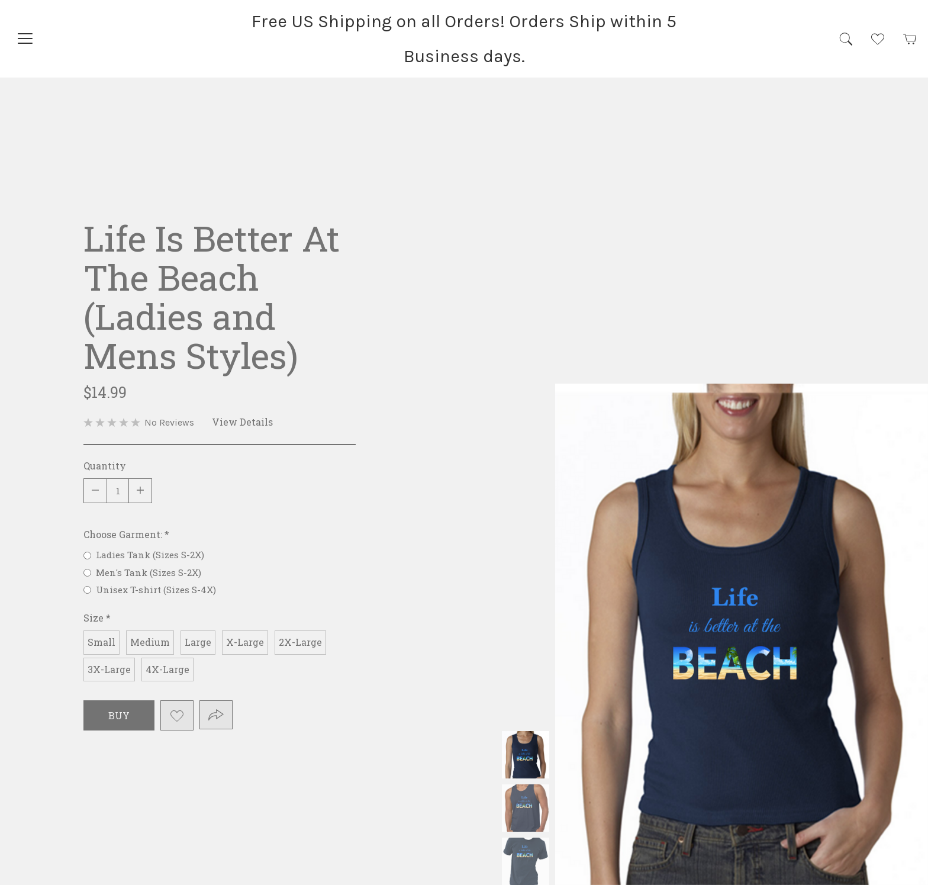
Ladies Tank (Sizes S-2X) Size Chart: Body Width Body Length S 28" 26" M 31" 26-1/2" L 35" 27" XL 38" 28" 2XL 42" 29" (525, 754)
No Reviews (169, 422)
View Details (242, 422)
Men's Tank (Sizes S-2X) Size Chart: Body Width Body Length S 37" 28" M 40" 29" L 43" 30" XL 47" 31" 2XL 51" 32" (525, 808)
